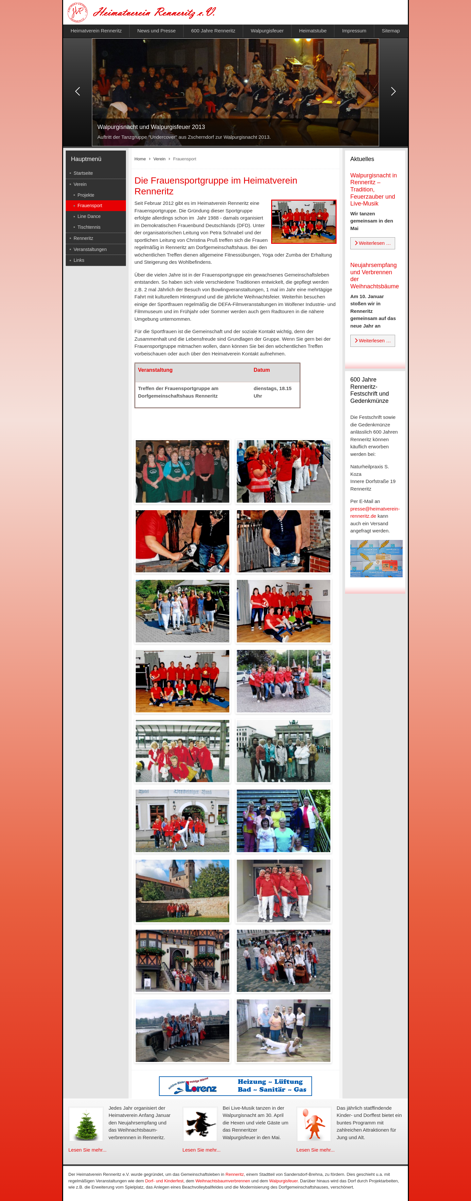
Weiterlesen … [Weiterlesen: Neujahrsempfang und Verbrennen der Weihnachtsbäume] (373, 340)
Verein (80, 184)
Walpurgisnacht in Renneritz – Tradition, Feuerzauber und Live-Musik (373, 189)
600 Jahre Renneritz (213, 30)
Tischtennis (89, 227)
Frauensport (90, 205)
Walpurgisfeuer (267, 30)
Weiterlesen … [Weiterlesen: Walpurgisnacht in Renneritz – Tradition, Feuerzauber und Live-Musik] (373, 243)
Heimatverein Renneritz (96, 30)
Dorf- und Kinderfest (164, 1180)
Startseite (83, 173)
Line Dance (89, 216)
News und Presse (156, 30)
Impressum (354, 30)
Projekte (86, 195)
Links (79, 260)
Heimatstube (312, 30)
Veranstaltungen (90, 249)
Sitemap (391, 30)
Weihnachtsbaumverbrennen (222, 1180)
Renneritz (83, 238)
